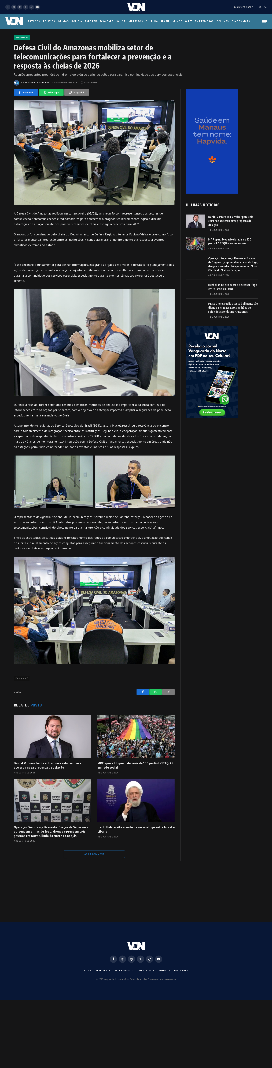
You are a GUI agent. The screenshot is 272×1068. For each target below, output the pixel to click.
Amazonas (22, 60)
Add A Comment (94, 876)
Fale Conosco (124, 992)
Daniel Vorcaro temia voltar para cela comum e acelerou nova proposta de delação (47, 787)
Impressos (135, 21)
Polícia (76, 21)
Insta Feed (181, 992)
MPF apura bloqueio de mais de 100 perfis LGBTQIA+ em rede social (135, 787)
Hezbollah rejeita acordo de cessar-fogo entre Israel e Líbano (136, 851)
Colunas (222, 21)
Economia (106, 21)
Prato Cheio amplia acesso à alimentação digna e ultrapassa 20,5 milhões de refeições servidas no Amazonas (233, 330)
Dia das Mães (241, 21)
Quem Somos (146, 992)
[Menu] (264, 21)
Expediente (102, 992)
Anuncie (164, 992)
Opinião (63, 21)
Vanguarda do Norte (37, 105)
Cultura (152, 21)
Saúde (120, 21)
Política (49, 21)
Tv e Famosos (204, 21)
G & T (188, 21)
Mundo (177, 21)
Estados (34, 21)
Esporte (91, 21)
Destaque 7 (22, 700)
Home (87, 992)
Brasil (165, 21)
